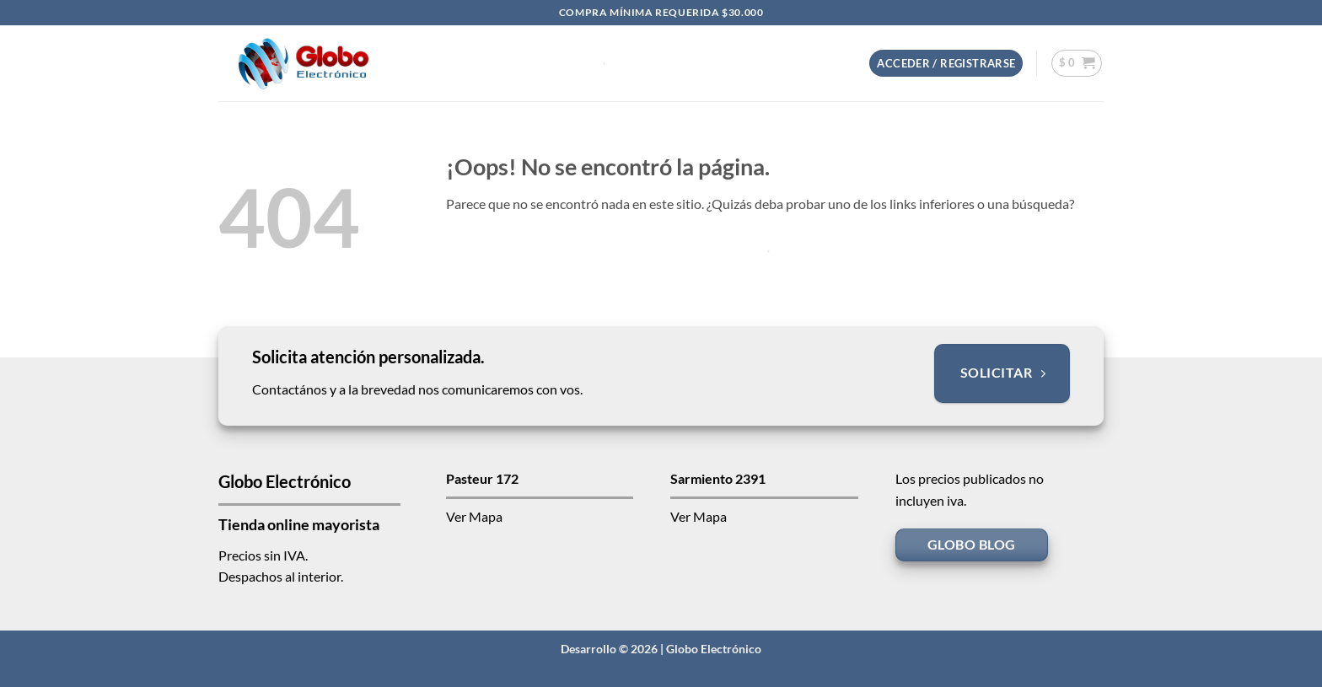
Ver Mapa (474, 516)
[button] (946, 64)
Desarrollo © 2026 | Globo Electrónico (661, 648)
